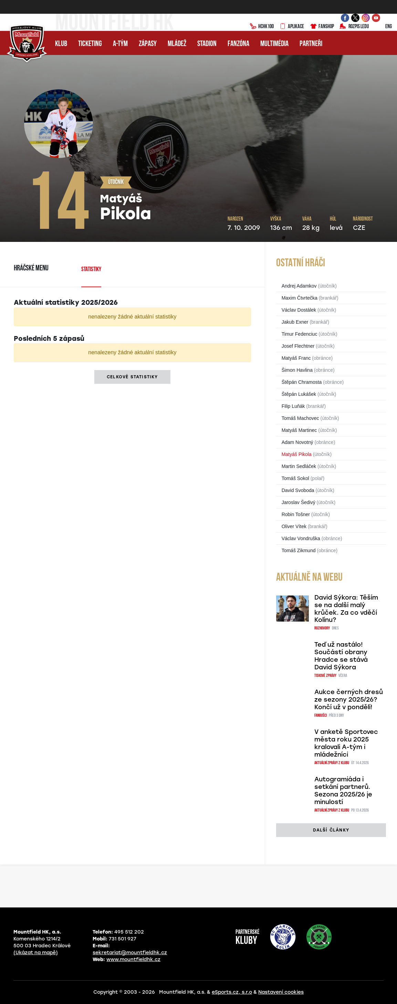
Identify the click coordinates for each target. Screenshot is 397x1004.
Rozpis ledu (354, 27)
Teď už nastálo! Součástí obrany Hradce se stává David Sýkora (341, 656)
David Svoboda (298, 490)
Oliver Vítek (294, 526)
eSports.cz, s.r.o (232, 992)
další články (331, 830)
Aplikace (291, 27)
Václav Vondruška (301, 538)
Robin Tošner (296, 514)
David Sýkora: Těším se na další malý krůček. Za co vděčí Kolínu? (346, 609)
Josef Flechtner (298, 346)
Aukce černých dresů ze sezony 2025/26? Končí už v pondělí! (348, 699)
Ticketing (90, 44)
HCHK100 (262, 27)
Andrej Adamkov (299, 286)
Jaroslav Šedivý (298, 502)
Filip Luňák (293, 406)
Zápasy (148, 44)
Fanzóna (238, 44)
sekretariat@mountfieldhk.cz (130, 953)
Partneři (311, 44)
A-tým (120, 44)
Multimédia (274, 44)
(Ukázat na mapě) (35, 953)
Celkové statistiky (132, 377)
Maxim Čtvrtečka (299, 298)
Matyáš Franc (296, 358)
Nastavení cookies (281, 992)
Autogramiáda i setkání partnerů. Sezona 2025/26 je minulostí (343, 791)
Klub (61, 44)
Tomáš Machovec (300, 418)
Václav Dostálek (299, 310)
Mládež (177, 44)
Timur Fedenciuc (299, 334)
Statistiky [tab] (91, 269)
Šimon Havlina (297, 370)
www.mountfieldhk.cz (133, 959)
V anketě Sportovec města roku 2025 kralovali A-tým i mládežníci (346, 743)
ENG (383, 27)
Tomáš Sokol (295, 478)
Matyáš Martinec (299, 430)
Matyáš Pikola (297, 454)
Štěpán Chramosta (302, 382)
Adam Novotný (297, 442)
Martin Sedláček (299, 466)
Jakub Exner (295, 322)
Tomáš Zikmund (299, 550)
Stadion (207, 44)
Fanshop (322, 27)
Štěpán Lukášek (299, 394)
